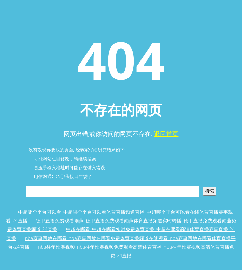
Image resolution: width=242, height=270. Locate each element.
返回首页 (166, 134)
